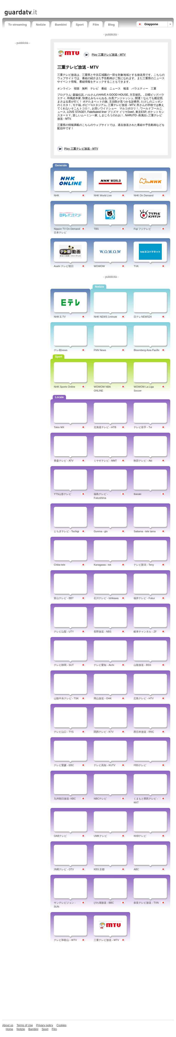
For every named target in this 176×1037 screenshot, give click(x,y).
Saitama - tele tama (144, 531)
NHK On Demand (143, 195)
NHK (56, 195)
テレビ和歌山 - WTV (65, 940)
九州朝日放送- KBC (65, 798)
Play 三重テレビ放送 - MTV (81, 148)
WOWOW (99, 266)
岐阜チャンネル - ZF (145, 631)
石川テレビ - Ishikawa (106, 598)
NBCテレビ (100, 798)
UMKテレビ (100, 835)
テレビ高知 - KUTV (104, 765)
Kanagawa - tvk (102, 564)
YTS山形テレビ (62, 494)
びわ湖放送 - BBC (104, 902)
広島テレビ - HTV (144, 698)
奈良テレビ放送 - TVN (146, 902)
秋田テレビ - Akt (143, 460)
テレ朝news (60, 350)
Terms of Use (24, 1025)
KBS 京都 (99, 869)
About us (7, 1025)
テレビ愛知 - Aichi (104, 665)
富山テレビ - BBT (64, 598)
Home (9, 1029)
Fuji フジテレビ (142, 228)
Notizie (41, 24)
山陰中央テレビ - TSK (66, 698)
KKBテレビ (140, 835)
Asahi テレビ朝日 (64, 266)
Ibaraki (137, 494)
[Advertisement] (58, 4)
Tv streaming (17, 24)
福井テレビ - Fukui (144, 598)
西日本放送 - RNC (144, 731)
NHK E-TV (60, 316)
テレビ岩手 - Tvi (143, 427)
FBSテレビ (140, 765)
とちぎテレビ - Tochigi (66, 531)
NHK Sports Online (64, 386)
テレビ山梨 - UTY (64, 631)
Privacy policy (44, 1025)
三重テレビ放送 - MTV (106, 940)
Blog (111, 24)
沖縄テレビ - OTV (64, 869)
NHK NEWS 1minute (105, 316)
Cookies (61, 1025)
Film (96, 24)
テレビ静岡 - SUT (64, 665)
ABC (136, 869)
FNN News (100, 350)
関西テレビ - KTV (103, 731)
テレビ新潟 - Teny (144, 564)
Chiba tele (59, 564)
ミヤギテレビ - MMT (105, 460)
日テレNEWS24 (142, 316)
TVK (136, 266)
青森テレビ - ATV (63, 460)
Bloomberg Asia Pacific (147, 350)
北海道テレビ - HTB (105, 427)
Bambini (61, 24)
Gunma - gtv (101, 531)
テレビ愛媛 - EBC (64, 765)
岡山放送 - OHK (103, 698)
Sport (80, 24)
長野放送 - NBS (102, 631)
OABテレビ (60, 835)
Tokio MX (59, 427)
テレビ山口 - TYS (64, 731)
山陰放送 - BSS (142, 665)
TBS (96, 228)
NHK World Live (103, 195)
